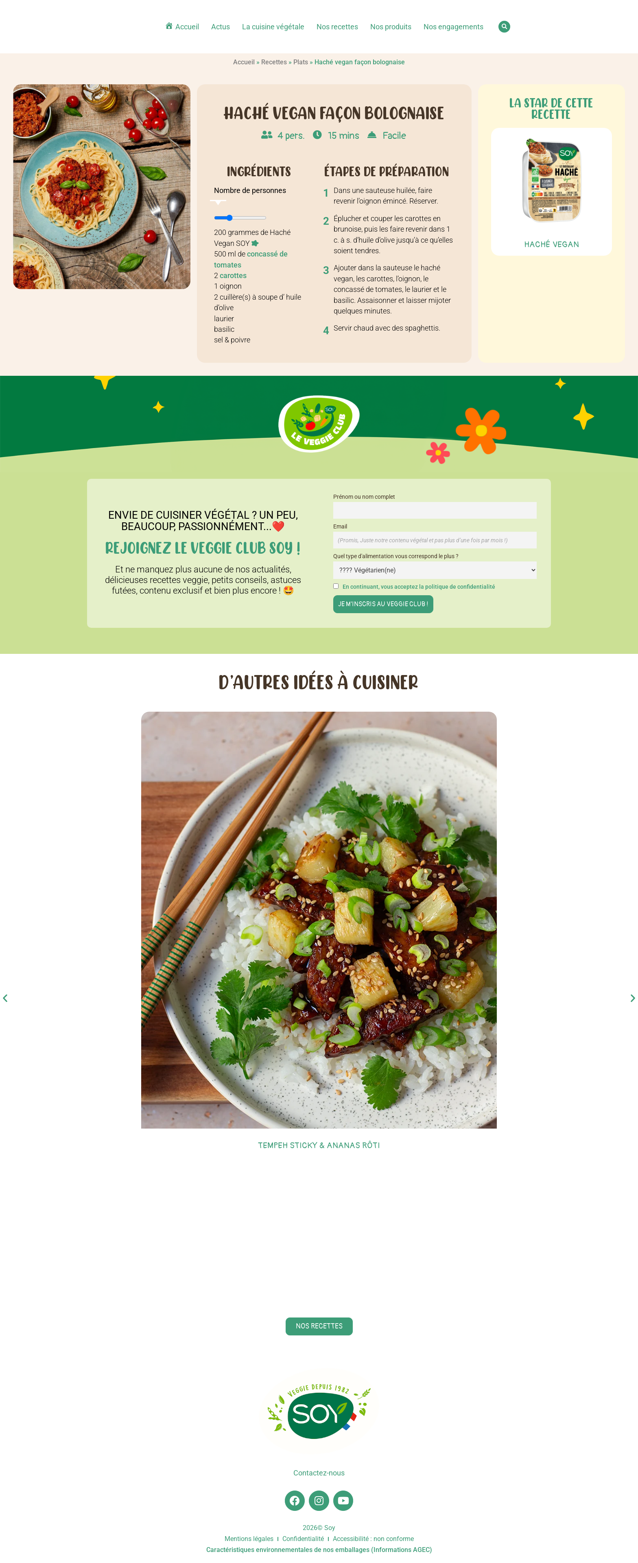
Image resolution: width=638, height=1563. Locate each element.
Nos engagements (453, 27)
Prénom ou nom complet (364, 496)
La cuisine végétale (273, 27)
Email (340, 526)
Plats (300, 62)
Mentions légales (249, 1539)
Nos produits (390, 27)
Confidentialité (303, 1539)
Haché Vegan (551, 244)
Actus (220, 27)
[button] (504, 26)
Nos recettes (337, 27)
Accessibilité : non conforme (373, 1539)
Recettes (274, 62)
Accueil (244, 62)
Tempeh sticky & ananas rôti (319, 1145)
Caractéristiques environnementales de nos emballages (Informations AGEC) (319, 1550)
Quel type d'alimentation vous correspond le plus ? (396, 556)
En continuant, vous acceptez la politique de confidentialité (419, 586)
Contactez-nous (319, 1473)
